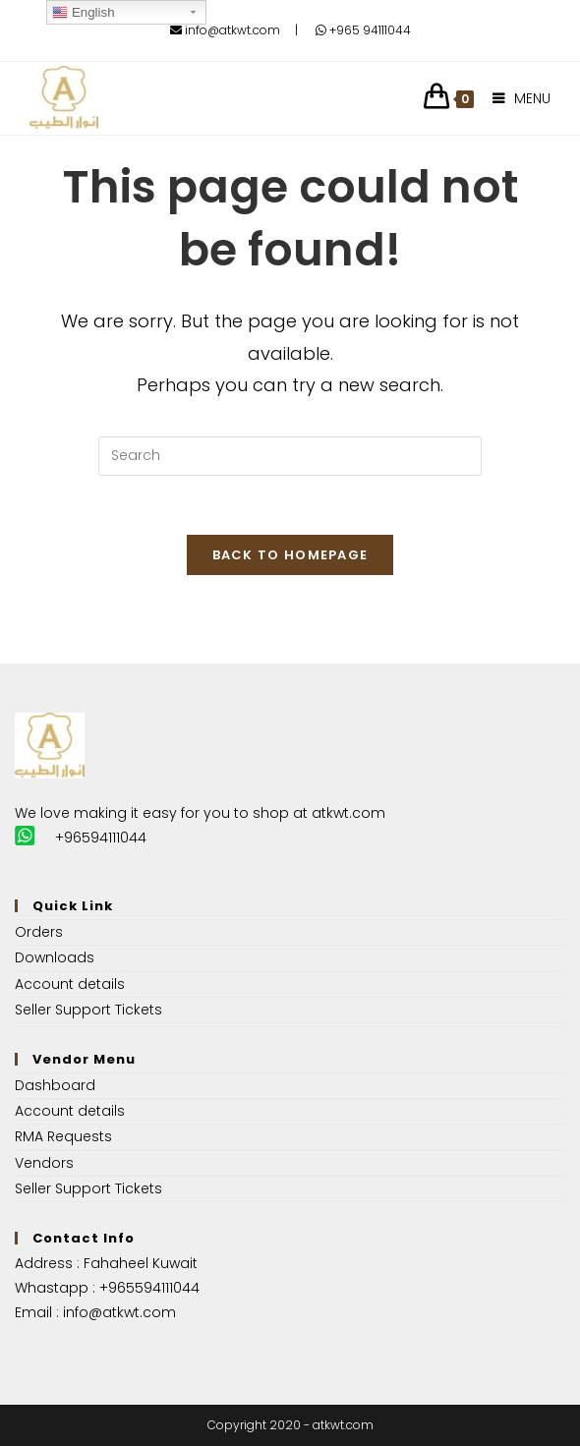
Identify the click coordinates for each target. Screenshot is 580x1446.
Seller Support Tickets (88, 1009)
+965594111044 (149, 1288)
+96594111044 (100, 837)
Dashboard (55, 1085)
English (83, 13)
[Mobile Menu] (514, 98)
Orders (39, 932)
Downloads (54, 957)
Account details (70, 984)
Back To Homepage (290, 555)
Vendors (44, 1163)
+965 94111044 (363, 30)
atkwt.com (348, 813)
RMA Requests (63, 1136)
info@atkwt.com (225, 30)
